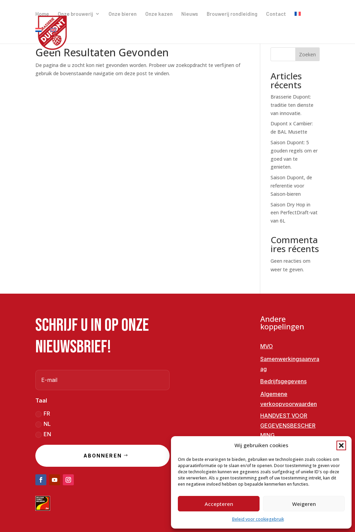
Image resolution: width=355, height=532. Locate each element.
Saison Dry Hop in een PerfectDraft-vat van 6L (294, 212)
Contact (276, 14)
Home (42, 14)
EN (43, 434)
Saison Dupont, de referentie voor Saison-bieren (291, 185)
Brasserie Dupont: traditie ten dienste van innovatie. (292, 104)
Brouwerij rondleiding (232, 14)
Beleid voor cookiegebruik (258, 519)
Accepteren (219, 503)
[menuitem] (298, 19)
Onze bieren (122, 14)
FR (42, 413)
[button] (341, 445)
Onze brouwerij (75, 14)
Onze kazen (159, 14)
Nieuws (189, 14)
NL (43, 424)
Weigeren (304, 503)
